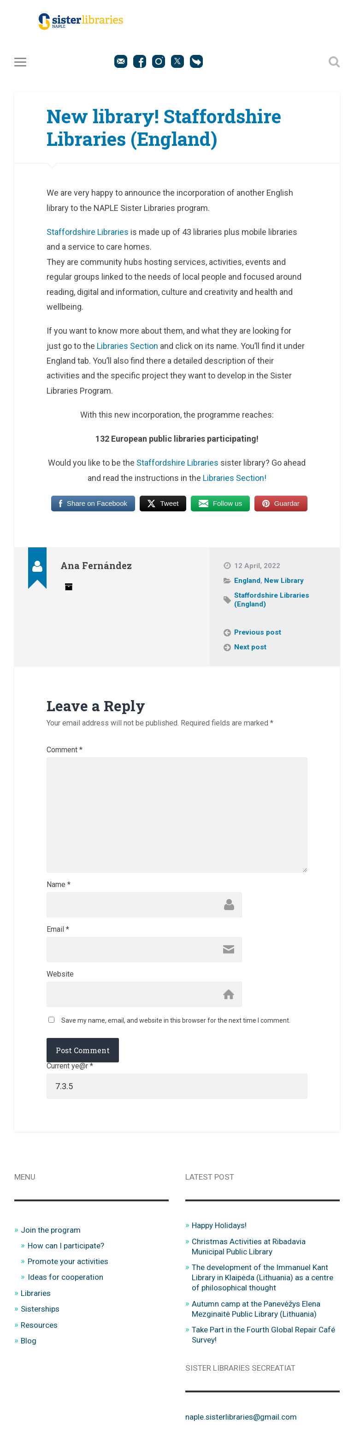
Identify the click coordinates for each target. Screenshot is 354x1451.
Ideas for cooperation (65, 1277)
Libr (209, 478)
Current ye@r (70, 1066)
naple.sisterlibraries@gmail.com (241, 1416)
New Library (284, 580)
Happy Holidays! (220, 1225)
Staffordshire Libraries (88, 232)
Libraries (36, 1293)
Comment (65, 750)
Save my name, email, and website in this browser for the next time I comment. (175, 1020)
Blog (28, 1340)
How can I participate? (66, 1245)
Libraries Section (127, 346)
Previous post (257, 632)
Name (59, 884)
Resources (39, 1325)
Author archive (68, 586)
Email (58, 929)
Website (60, 974)
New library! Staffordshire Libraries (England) (164, 127)
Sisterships (40, 1308)
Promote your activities (68, 1261)
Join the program (51, 1230)
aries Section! (241, 478)
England (247, 580)
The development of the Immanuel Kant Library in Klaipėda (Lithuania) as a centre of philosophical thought (262, 1277)
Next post (250, 647)
